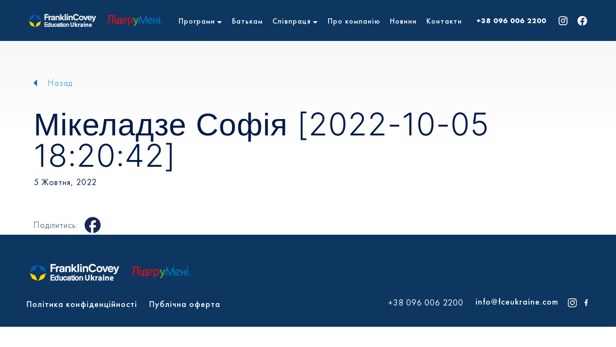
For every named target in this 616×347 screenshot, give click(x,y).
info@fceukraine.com (516, 301)
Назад (60, 82)
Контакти (444, 21)
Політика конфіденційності (81, 303)
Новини (403, 21)
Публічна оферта (184, 303)
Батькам (247, 21)
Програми (197, 21)
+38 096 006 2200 (511, 20)
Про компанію (354, 21)
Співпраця (291, 21)
